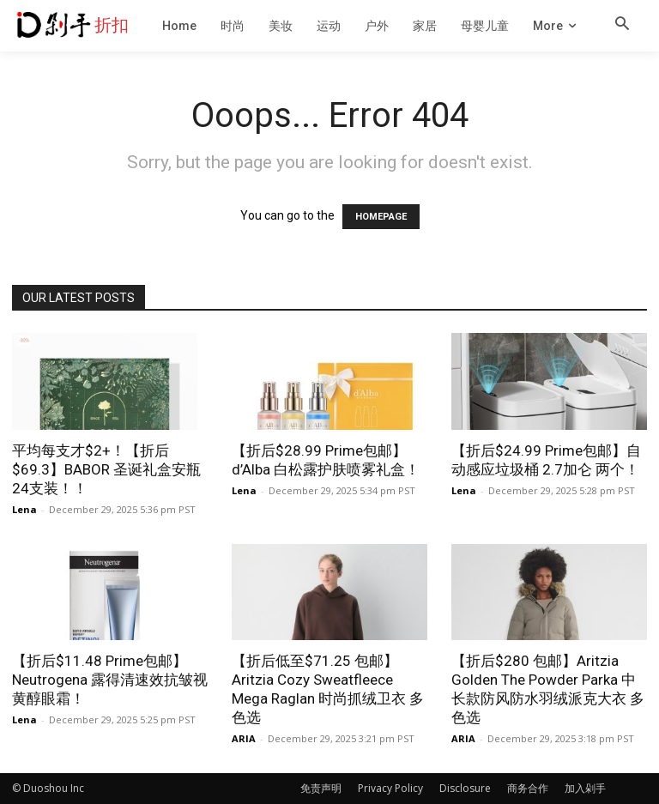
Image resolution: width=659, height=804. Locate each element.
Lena (24, 509)
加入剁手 (585, 788)
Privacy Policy (390, 788)
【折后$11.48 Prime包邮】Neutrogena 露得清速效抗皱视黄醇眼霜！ (110, 679)
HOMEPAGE (381, 216)
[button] (622, 25)
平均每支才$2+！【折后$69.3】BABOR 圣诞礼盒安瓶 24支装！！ (106, 469)
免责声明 (321, 788)
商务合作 (527, 788)
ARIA (244, 738)
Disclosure (465, 788)
